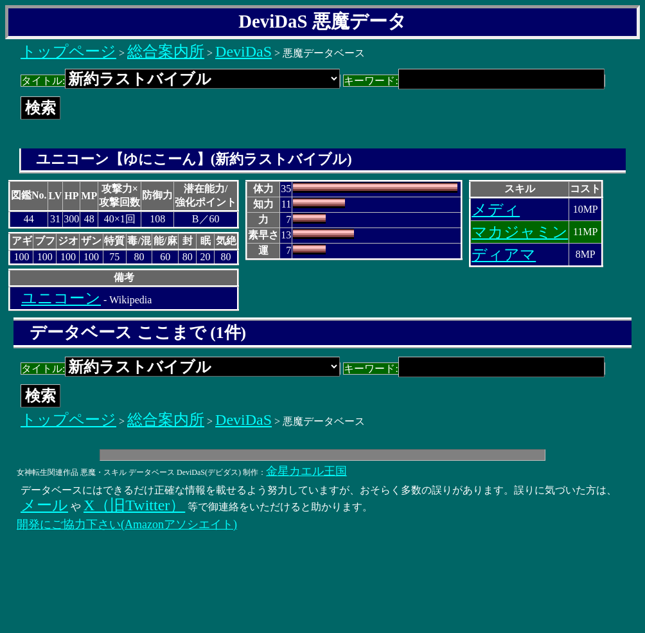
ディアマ (504, 254)
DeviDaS (243, 51)
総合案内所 (165, 51)
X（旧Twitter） (134, 505)
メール (44, 505)
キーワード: (474, 81)
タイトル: (180, 81)
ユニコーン (61, 298)
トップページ (68, 51)
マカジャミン (520, 232)
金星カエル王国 (306, 471)
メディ (496, 209)
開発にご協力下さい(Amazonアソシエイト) (127, 524)
